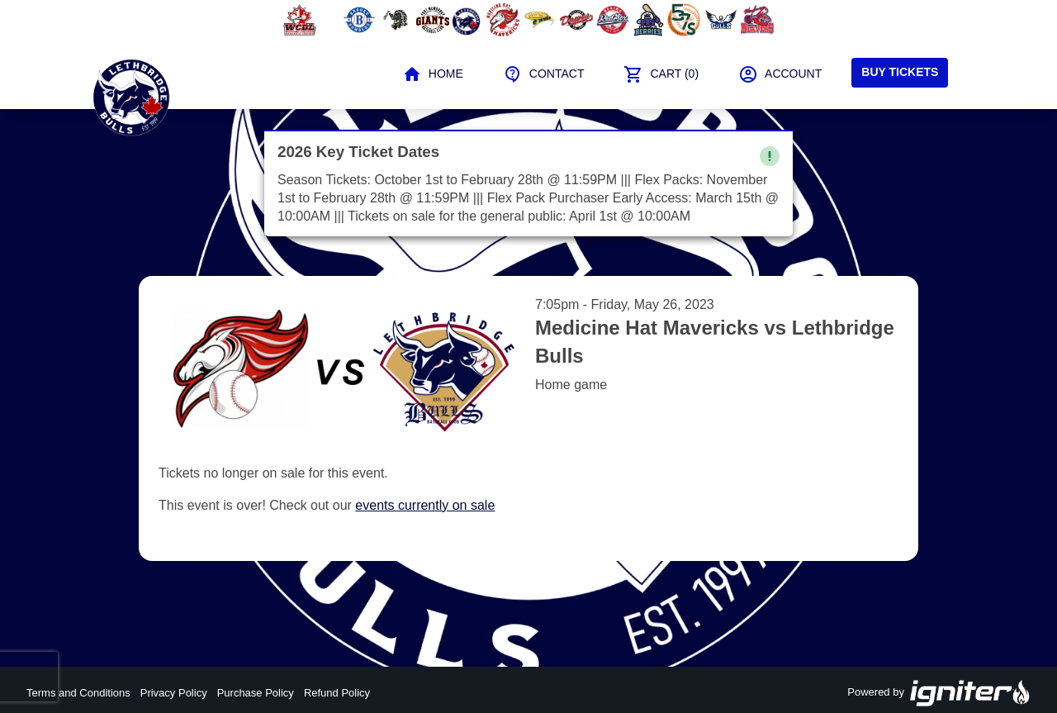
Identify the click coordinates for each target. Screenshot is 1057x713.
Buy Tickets (899, 71)
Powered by (939, 693)
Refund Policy (337, 693)
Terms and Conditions (78, 693)
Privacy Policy (173, 693)
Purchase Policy (255, 693)
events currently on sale (425, 505)
